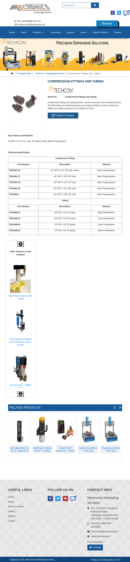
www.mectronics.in (101, 536)
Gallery (11, 511)
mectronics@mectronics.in (31, 24)
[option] (20, 283)
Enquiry (107, 23)
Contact (117, 32)
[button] (20, 394)
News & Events (100, 32)
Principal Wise (24, 73)
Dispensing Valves (55, 73)
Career (83, 32)
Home (12, 32)
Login (95, 547)
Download (55, 32)
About (23, 32)
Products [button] (38, 32)
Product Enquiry (63, 115)
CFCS (117, 560)
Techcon (39, 73)
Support (70, 32)
